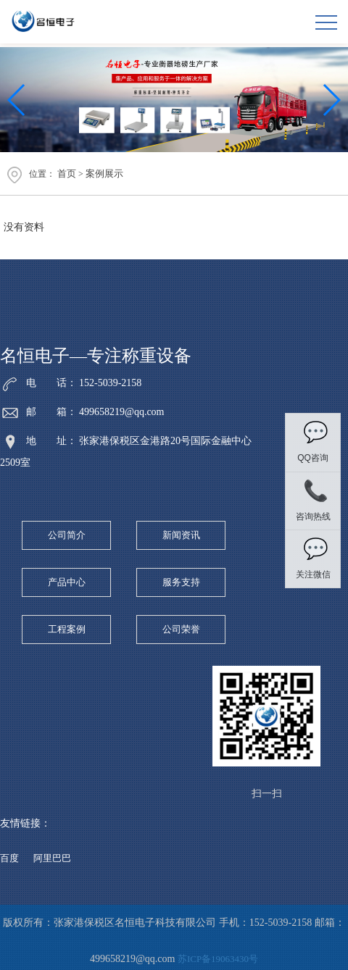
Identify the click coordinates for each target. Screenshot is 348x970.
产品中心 (67, 582)
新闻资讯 (181, 535)
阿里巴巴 (52, 858)
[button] (331, 100)
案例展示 (104, 173)
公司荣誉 (181, 629)
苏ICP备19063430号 (218, 958)
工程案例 (67, 629)
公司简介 (67, 535)
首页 (66, 173)
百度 (9, 858)
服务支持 (181, 582)
